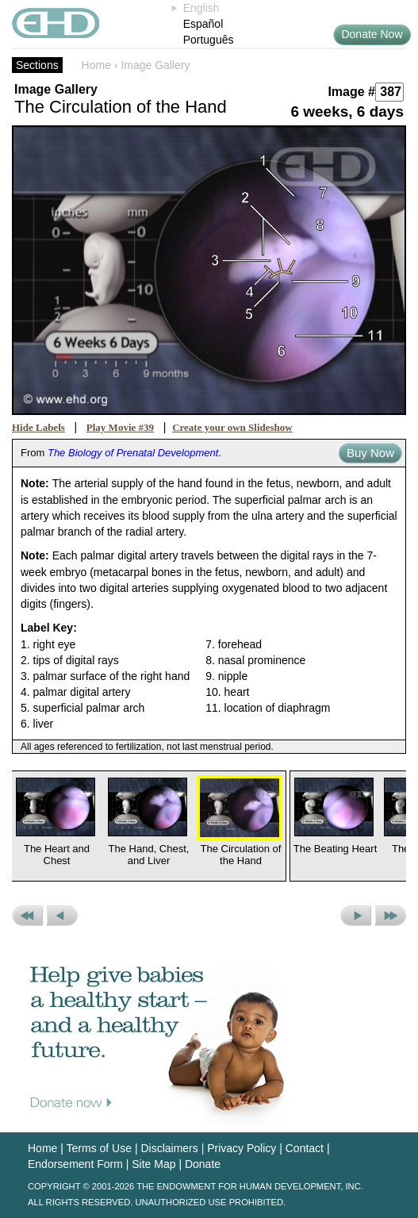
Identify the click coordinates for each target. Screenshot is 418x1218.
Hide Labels (38, 427)
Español (203, 23)
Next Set (390, 915)
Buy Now (370, 452)
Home (96, 65)
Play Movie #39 (120, 427)
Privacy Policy (241, 1148)
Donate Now (371, 34)
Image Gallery (155, 65)
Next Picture (355, 915)
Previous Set (27, 915)
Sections (37, 65)
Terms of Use (99, 1148)
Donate (203, 1164)
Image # (351, 91)
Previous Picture (62, 915)
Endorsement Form (75, 1164)
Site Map (153, 1164)
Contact (305, 1148)
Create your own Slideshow (232, 427)
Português (208, 39)
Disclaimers (168, 1148)
